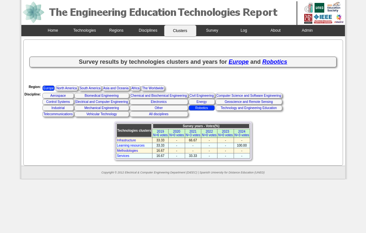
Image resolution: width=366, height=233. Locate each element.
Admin (307, 30)
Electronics (159, 102)
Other (159, 108)
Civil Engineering (202, 95)
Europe (48, 88)
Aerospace (58, 95)
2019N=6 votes (160, 133)
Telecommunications (58, 114)
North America (66, 88)
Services (123, 156)
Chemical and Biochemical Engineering (159, 95)
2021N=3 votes (193, 133)
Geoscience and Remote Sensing (249, 102)
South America (90, 88)
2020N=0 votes (176, 133)
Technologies (84, 30)
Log (243, 30)
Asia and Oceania (116, 88)
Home (53, 30)
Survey (212, 30)
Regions (116, 30)
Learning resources (131, 145)
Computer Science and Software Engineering (248, 95)
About (276, 30)
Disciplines (148, 30)
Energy (201, 102)
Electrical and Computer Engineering (101, 102)
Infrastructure (126, 140)
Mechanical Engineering (101, 108)
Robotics (201, 108)
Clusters (180, 30)
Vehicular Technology (101, 114)
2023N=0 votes (225, 133)
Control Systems (58, 102)
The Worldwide (153, 88)
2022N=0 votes (209, 133)
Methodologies (127, 150)
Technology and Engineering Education (249, 108)
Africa (135, 88)
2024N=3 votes (242, 133)
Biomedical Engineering (102, 95)
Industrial (58, 108)
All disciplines (159, 114)
